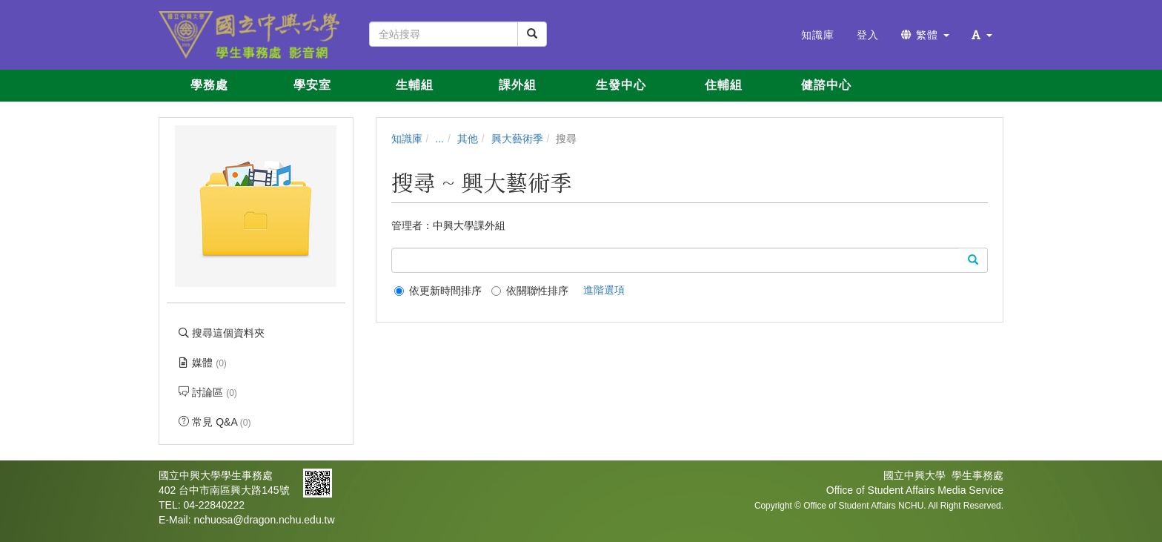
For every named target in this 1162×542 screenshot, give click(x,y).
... (439, 139)
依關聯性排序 (529, 291)
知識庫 (406, 139)
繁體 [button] (925, 35)
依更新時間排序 (438, 291)
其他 (467, 139)
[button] (981, 35)
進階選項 (604, 290)
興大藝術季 (517, 139)
